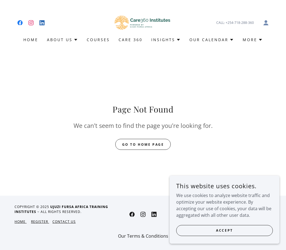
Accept (224, 234)
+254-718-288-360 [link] (240, 22)
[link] (20, 22)
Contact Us (64, 221)
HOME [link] (30, 39)
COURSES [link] (98, 39)
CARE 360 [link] (130, 39)
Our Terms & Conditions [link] (143, 236)
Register (40, 221)
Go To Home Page (143, 144)
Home (21, 221)
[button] (265, 22)
